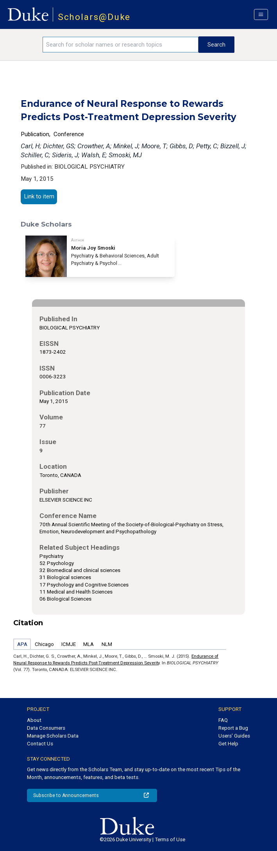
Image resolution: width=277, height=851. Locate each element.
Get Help (228, 744)
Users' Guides (234, 736)
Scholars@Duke (94, 17)
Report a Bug (233, 728)
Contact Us (40, 744)
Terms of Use (170, 839)
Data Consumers (46, 728)
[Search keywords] (120, 44)
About (34, 720)
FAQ (223, 720)
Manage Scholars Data (53, 736)
